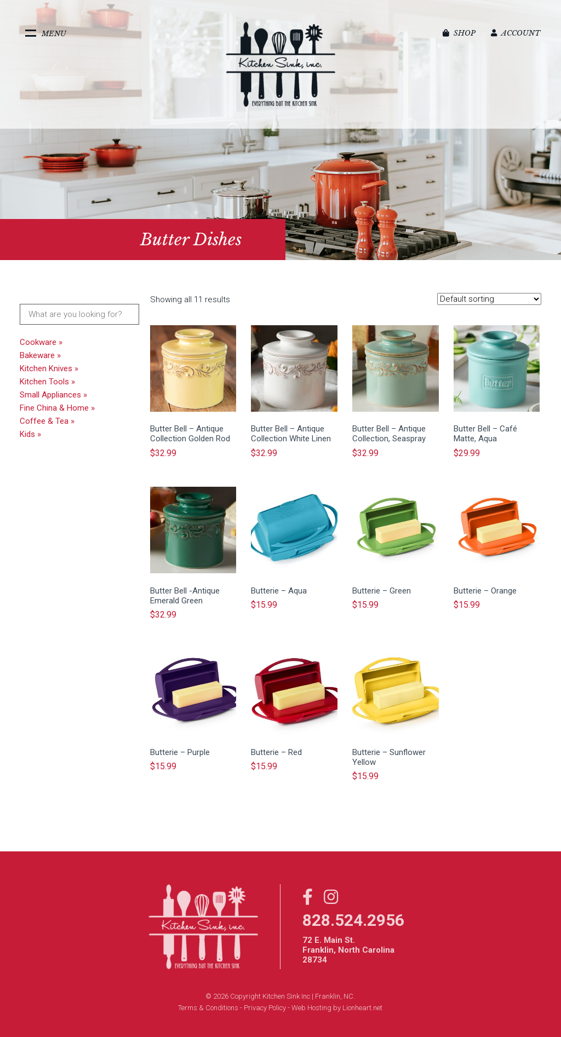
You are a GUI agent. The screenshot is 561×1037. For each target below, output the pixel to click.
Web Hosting (311, 1008)
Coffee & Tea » (47, 421)
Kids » (30, 434)
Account (515, 33)
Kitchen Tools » (47, 382)
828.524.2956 (353, 920)
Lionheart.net (362, 1008)
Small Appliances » (53, 395)
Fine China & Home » (57, 408)
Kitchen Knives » (49, 368)
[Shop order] (489, 299)
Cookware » (41, 342)
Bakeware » (40, 355)
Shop (459, 33)
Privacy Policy (265, 1008)
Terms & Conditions (208, 1008)
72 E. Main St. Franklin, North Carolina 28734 (348, 950)
